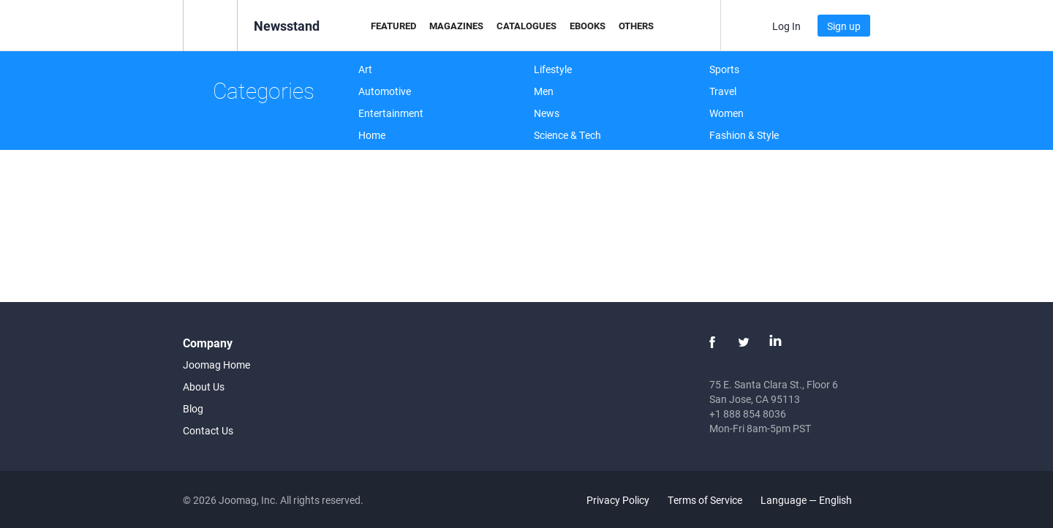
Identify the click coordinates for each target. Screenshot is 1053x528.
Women (726, 113)
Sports (724, 69)
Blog (193, 408)
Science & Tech (567, 135)
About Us (203, 386)
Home (371, 135)
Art (365, 69)
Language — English (814, 500)
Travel (722, 91)
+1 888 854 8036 (747, 413)
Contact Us (208, 430)
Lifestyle (553, 69)
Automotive (384, 91)
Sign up (844, 26)
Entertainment (390, 113)
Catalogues (526, 25)
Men (544, 91)
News (546, 113)
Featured (393, 25)
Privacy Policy (617, 500)
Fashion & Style (744, 135)
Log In (786, 26)
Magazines (456, 25)
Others (636, 25)
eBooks (587, 25)
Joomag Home (216, 365)
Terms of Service (705, 500)
